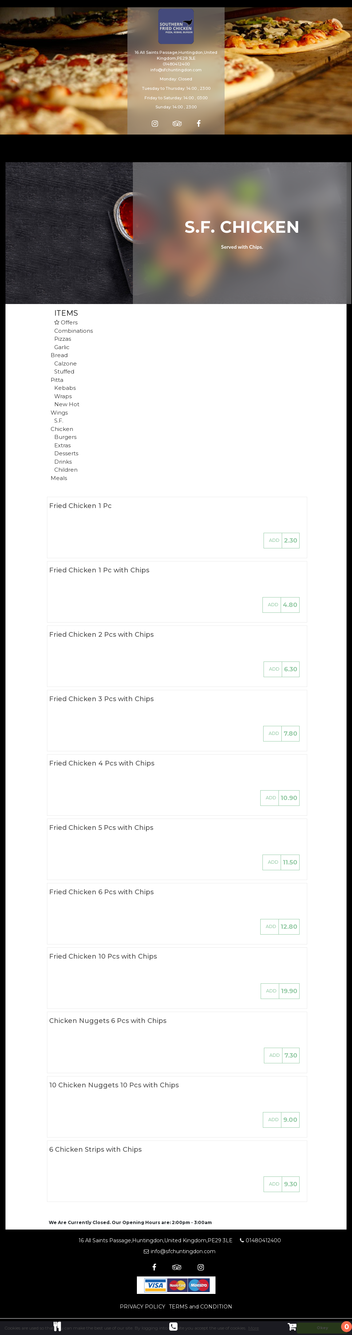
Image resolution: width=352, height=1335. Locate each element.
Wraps (63, 396)
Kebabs (65, 387)
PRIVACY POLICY (142, 1306)
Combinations (73, 330)
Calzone (65, 363)
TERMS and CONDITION (200, 1306)
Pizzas (62, 338)
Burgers (65, 436)
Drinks (63, 461)
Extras (62, 445)
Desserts (66, 453)
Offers (66, 322)
